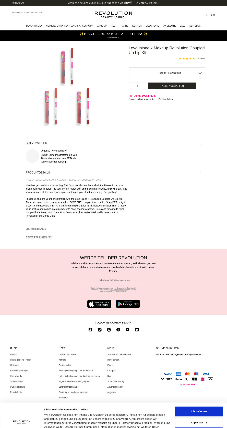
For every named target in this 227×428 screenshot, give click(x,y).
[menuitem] (34, 25)
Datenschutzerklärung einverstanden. (114, 291)
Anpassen (199, 399)
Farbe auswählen (172, 86)
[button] (34, 25)
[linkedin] (137, 330)
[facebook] (118, 330)
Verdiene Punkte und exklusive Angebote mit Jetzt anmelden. (113, 3)
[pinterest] (109, 330)
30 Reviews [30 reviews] (200, 58)
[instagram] (100, 330)
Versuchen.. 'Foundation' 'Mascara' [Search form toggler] (27, 12)
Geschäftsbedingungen (118, 290)
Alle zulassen (199, 388)
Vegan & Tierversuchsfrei (54, 150)
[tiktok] (90, 330)
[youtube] (127, 330)
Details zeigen (52, 421)
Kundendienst (19, 3)
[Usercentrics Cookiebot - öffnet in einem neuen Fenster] (22, 421)
